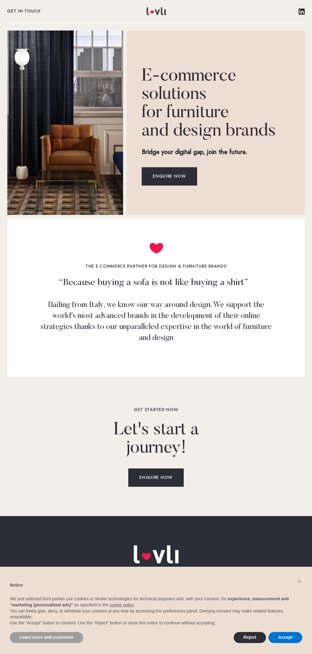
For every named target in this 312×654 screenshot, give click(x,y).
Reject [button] (249, 637)
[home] (156, 11)
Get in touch (24, 11)
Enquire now (169, 176)
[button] (299, 581)
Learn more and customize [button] (46, 637)
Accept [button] (285, 637)
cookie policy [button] (122, 604)
